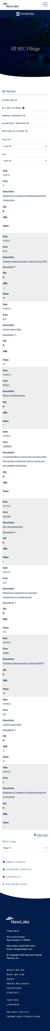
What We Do (16, 970)
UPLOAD (6, 516)
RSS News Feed (16, 884)
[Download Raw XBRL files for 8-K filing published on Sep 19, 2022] (4, 750)
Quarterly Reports (14, 123)
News (10, 979)
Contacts (13, 876)
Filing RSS (40, 835)
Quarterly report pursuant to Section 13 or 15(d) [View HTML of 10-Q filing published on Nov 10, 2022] (25, 261)
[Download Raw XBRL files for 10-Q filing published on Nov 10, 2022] (4, 287)
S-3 (4, 582)
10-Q (5, 251)
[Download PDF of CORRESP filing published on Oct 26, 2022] (4, 476)
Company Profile (19, 869)
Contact (13, 992)
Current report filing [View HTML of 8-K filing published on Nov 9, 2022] (12, 329)
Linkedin (13, 1004)
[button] (45, 4)
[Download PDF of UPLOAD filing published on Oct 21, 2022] (4, 542)
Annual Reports (12, 115)
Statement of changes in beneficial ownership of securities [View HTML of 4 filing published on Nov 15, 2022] (24, 198)
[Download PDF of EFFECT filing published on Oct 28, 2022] (4, 406)
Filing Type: (6, 139)
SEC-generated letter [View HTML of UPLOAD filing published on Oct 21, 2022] (13, 526)
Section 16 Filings (13, 131)
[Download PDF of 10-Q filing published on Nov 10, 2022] (4, 277)
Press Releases (18, 983)
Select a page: (9, 841)
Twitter (12, 1000)
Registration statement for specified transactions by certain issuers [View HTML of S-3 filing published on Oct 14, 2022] (20, 595)
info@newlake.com (22, 949)
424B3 (6, 653)
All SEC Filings (11, 108)
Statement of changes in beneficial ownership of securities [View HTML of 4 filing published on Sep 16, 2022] (24, 794)
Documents (10, 267)
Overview (8, 100)
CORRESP (7, 446)
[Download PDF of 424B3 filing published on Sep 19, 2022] (4, 674)
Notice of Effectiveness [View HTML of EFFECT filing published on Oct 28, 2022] (14, 395)
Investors (14, 988)
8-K (4, 319)
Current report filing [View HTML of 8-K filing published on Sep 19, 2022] (12, 724)
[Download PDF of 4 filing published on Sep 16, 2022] (4, 808)
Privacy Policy (18, 1012)
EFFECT (6, 385)
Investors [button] (25, 14)
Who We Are (16, 974)
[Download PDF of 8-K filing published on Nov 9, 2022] (4, 345)
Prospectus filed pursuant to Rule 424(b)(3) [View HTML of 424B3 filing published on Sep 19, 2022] (23, 663)
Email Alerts (15, 862)
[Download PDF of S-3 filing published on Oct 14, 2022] (4, 613)
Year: (4, 154)
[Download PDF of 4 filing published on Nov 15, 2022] (4, 211)
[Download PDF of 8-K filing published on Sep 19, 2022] (4, 740)
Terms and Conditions (23, 1016)
